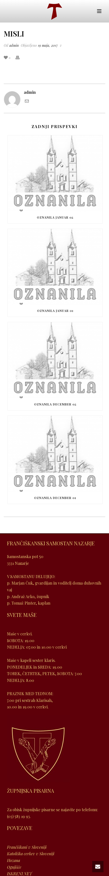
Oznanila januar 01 (55, 311)
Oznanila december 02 (55, 404)
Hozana (13, 860)
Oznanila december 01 (55, 498)
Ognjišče (14, 867)
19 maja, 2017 (48, 45)
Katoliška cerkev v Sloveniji (30, 853)
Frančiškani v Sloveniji (27, 847)
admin (14, 45)
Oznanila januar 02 (55, 217)
